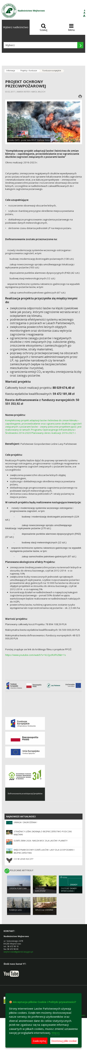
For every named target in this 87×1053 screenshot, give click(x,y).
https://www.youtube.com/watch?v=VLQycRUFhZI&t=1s (35, 655)
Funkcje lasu (15, 910)
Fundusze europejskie (51, 70)
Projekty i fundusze (28, 70)
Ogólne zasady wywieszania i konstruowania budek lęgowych (69, 892)
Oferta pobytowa (18, 888)
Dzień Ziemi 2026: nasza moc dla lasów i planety (41, 840)
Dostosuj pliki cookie (64, 1041)
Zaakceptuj (39, 1041)
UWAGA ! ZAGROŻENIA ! (25, 822)
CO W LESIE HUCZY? (23, 859)
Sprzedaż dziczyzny (40, 889)
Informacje (10, 70)
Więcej (55, 1033)
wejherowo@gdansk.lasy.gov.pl (18, 951)
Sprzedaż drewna (44, 910)
